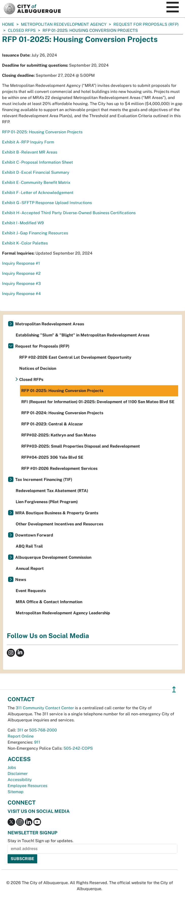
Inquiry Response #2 (22, 273)
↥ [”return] (174, 689)
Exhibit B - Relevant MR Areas (29, 152)
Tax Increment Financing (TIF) (43, 479)
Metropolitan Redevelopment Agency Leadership (63, 613)
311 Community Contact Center (45, 708)
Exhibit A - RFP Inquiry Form (28, 142)
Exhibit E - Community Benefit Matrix (36, 182)
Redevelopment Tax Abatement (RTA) (52, 490)
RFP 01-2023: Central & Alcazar (52, 424)
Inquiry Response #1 (21, 263)
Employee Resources (27, 785)
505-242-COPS (78, 748)
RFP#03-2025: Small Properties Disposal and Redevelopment (80, 446)
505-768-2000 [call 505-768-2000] (43, 730)
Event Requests (31, 590)
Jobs (12, 767)
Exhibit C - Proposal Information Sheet (37, 162)
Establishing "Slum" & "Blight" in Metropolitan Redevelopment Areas (82, 335)
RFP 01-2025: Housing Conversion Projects (42, 132)
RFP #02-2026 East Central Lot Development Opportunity (75, 357)
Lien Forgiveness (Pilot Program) (47, 501)
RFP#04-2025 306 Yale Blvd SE (52, 457)
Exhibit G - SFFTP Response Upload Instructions (47, 202)
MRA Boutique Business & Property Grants (56, 512)
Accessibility (20, 779)
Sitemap (16, 791)
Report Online (21, 736)
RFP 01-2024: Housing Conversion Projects (62, 412)
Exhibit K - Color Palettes (25, 243)
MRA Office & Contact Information (49, 601)
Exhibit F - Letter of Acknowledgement (37, 192)
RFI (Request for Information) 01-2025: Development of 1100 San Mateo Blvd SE (97, 401)
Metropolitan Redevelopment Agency (64, 24)
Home (8, 24)
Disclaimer (18, 773)
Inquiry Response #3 (21, 283)
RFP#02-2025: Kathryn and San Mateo (58, 435)
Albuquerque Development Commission (53, 557)
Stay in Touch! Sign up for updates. (40, 840)
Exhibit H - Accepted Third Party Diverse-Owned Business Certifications (69, 212)
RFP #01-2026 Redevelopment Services (59, 468)
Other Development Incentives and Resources (59, 524)
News (20, 579)
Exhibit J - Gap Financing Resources (35, 233)
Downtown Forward (34, 535)
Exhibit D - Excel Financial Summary (35, 172)
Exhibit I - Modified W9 (23, 223)
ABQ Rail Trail (29, 546)
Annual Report (30, 568)
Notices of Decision (37, 368)
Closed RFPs (22, 30)
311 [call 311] (20, 730)
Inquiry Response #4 (21, 293)
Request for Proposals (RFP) (146, 24)
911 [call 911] (37, 742)
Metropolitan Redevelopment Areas (49, 324)
